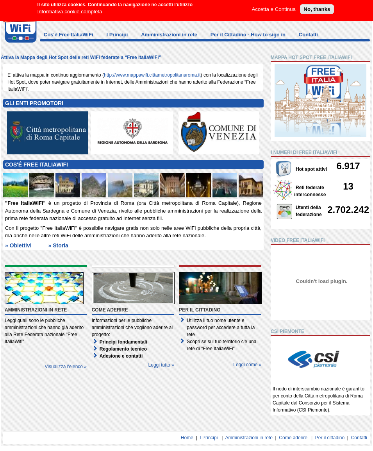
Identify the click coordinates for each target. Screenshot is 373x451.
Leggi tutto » (161, 365)
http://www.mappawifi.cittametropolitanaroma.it (152, 75)
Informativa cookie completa (69, 9)
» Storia (58, 245)
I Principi (117, 35)
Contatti (308, 35)
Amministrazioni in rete (169, 35)
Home (187, 437)
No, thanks (316, 7)
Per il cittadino (329, 437)
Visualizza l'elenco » (66, 366)
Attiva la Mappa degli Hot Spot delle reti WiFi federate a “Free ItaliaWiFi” (81, 57)
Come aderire (293, 437)
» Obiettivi (18, 245)
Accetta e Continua (274, 7)
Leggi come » (247, 364)
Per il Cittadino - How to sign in (248, 35)
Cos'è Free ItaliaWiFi (68, 35)
